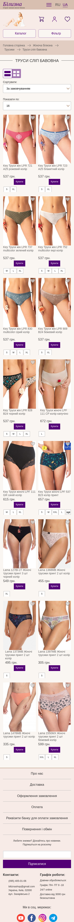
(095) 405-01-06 (17, 868)
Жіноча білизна (42, 45)
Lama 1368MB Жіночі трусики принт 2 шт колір (54, 558)
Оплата (37, 794)
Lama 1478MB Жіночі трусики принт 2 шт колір (19, 722)
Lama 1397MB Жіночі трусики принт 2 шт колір (54, 640)
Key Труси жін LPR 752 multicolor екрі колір (52, 245)
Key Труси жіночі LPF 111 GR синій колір (19, 480)
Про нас (37, 760)
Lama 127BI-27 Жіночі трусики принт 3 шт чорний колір (17, 560)
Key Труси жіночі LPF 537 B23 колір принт (54, 480)
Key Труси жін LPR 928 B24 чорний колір (17, 402)
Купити (19, 178)
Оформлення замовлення (37, 783)
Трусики (9, 49)
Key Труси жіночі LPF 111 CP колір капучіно (54, 402)
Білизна (12, 4)
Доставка (37, 771)
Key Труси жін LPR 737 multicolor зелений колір (18, 245)
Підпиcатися (37, 850)
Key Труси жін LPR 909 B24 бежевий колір (52, 324)
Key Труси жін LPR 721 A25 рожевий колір (17, 167)
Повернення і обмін (37, 816)
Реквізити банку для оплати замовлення (37, 805)
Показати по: (11, 99)
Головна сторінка (14, 45)
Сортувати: (10, 82)
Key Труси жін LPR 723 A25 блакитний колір (52, 167)
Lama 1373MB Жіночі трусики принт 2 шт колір (18, 642)
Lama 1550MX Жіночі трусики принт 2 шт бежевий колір (51, 723)
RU (57, 5)
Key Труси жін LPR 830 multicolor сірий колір (17, 324)
